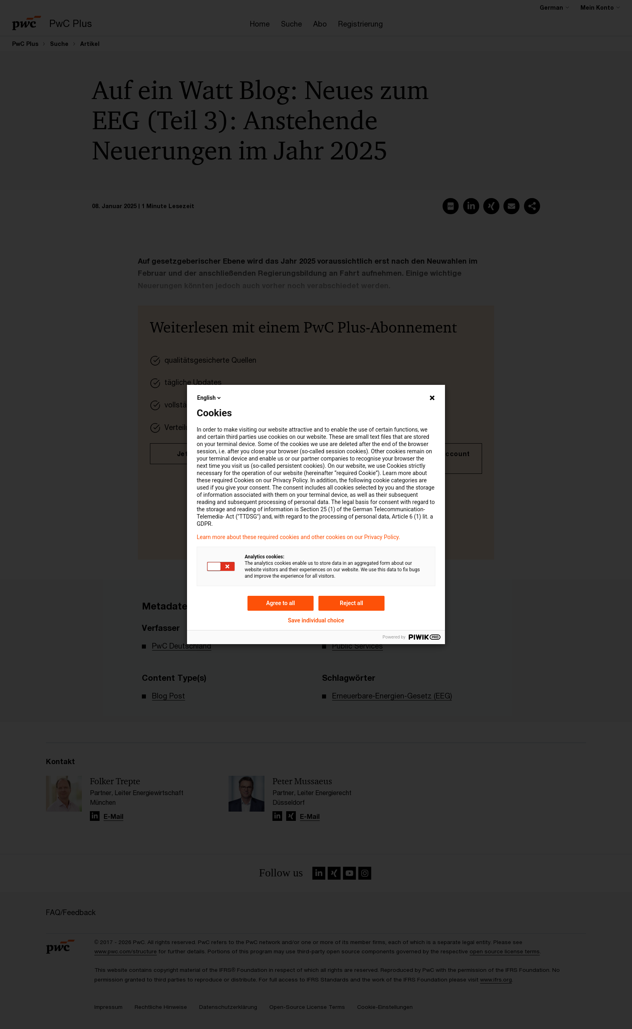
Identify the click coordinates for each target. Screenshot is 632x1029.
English (209, 398)
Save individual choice (316, 620)
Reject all (351, 603)
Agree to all (280, 603)
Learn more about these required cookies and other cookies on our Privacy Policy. (298, 537)
